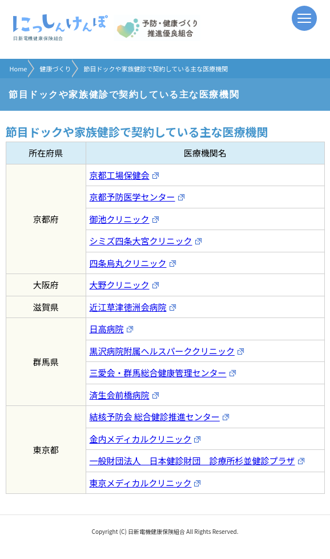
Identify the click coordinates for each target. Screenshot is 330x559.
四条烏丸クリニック (133, 263)
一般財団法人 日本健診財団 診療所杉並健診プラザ (197, 460)
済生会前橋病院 (124, 395)
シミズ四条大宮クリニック (146, 241)
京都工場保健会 (124, 175)
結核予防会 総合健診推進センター (160, 417)
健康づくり (55, 68)
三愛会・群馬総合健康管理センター (163, 373)
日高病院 (112, 329)
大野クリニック (124, 285)
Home (18, 68)
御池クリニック (124, 219)
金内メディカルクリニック (146, 439)
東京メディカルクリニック (146, 483)
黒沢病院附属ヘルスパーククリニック (167, 351)
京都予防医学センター (137, 197)
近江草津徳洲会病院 (133, 307)
